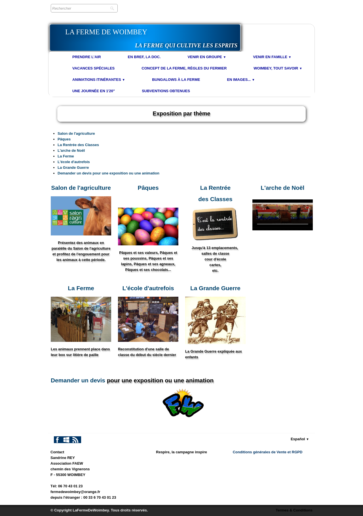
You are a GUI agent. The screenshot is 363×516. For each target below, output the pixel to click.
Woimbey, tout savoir (278, 68)
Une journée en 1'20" (93, 91)
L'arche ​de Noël (282, 187)
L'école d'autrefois (74, 162)
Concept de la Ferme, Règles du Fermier (184, 68)
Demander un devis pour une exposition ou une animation (108, 173)
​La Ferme (81, 288)
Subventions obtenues (166, 91)
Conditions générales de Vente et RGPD (268, 452)
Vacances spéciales (93, 68)
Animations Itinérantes (98, 79)
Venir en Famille (272, 57)
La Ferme (66, 156)
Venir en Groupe (206, 57)
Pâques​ (148, 187)
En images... (241, 79)
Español (300, 439)
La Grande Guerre (73, 167)
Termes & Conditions (294, 510)
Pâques (64, 139)
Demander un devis (78, 380)
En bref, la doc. (144, 57)
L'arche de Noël (71, 150)
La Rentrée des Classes (78, 145)
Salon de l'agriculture (76, 133)
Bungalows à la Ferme (176, 79)
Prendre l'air (86, 57)
